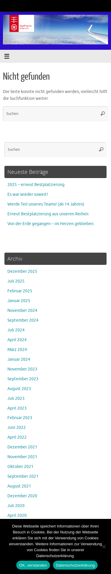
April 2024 (17, 339)
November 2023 (22, 369)
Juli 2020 (16, 505)
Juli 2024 (16, 330)
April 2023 (17, 408)
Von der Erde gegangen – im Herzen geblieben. (50, 223)
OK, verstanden (33, 565)
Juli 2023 (16, 398)
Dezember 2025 (22, 271)
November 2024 (22, 310)
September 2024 (22, 320)
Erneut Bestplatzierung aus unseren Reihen (48, 214)
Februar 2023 (19, 417)
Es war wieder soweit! (27, 194)
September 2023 (22, 378)
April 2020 (17, 515)
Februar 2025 (19, 291)
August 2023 (19, 388)
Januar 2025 (18, 300)
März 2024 (17, 349)
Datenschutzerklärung (75, 565)
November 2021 (22, 456)
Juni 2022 (16, 427)
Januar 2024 (18, 359)
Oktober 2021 (20, 466)
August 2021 (19, 486)
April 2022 (17, 437)
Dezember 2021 (22, 447)
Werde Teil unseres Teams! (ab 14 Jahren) (45, 204)
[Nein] (104, 546)
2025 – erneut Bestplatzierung (36, 184)
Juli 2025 (16, 281)
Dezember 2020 (22, 495)
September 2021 (22, 476)
